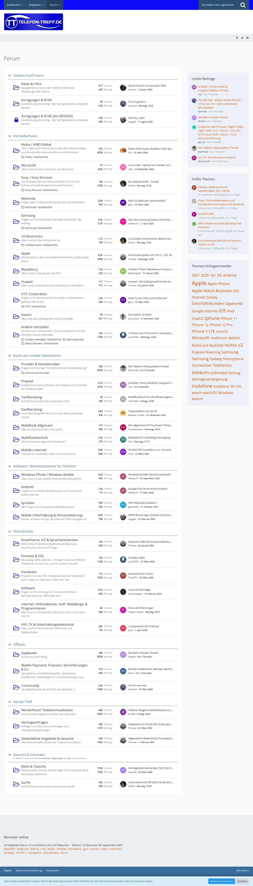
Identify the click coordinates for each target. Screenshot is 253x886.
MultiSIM (216, 345)
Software (28, 588)
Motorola (28, 198)
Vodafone (202, 386)
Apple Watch (203, 290)
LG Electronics (32, 236)
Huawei (27, 281)
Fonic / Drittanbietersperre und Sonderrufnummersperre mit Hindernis (221, 202)
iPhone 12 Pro (221, 324)
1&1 (213, 275)
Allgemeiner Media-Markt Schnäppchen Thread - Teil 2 (159, 738)
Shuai (131, 673)
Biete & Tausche (33, 766)
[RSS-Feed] (247, 38)
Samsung (28, 215)
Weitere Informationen (221, 881)
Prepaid (27, 381)
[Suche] (243, 5)
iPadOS (198, 318)
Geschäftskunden (208, 303)
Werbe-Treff (22, 702)
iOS (222, 310)
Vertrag (234, 372)
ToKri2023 (133, 401)
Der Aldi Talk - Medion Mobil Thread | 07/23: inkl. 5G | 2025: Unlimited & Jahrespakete (220, 103)
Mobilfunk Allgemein (37, 425)
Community (30, 685)
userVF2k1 (133, 336)
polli (130, 630)
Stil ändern (242, 870)
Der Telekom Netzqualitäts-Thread (148, 366)
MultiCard (200, 345)
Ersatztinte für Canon (140, 573)
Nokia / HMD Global (36, 144)
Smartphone (233, 358)
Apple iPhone (219, 283)
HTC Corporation (34, 294)
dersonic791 (204, 161)
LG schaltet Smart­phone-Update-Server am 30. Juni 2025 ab (162, 238)
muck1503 (116, 849)
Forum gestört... (137, 101)
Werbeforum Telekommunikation (47, 710)
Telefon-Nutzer (136, 611)
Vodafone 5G (224, 386)
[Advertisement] (177, 19)
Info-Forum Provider (37, 373)
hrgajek (132, 121)
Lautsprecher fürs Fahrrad (143, 626)
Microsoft (28, 165)
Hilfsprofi (133, 478)
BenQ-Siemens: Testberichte (41, 343)
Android (27, 487)
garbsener (133, 506)
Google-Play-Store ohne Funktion (147, 488)
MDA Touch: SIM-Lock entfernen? (147, 298)
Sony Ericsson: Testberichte (41, 190)
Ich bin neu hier (137, 685)
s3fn (130, 169)
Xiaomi (26, 314)
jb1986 (131, 713)
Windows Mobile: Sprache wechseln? (149, 474)
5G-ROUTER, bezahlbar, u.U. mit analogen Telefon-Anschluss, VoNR (167, 450)
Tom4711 (133, 577)
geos (130, 204)
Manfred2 (133, 370)
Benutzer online (16, 837)
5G (219, 275)
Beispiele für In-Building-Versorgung (149, 437)
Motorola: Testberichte (38, 207)
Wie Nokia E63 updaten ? (142, 502)
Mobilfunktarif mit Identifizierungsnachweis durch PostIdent (163, 397)
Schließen (242, 881)
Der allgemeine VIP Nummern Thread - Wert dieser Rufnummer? (165, 425)
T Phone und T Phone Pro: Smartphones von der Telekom (162, 333)
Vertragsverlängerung (210, 379)
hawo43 (132, 772)
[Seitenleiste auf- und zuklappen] (237, 38)
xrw (130, 386)
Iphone (212, 318)
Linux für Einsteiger (139, 589)
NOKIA (231, 345)
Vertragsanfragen (34, 722)
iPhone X (200, 331)
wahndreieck (50, 852)
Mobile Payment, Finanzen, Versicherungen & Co (54, 667)
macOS (222, 331)
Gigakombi (234, 303)
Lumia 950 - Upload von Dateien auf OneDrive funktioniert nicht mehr (169, 165)
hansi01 (94, 849)
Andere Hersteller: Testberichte (43, 339)
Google (198, 311)
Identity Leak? (136, 118)
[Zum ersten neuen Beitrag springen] (123, 87)
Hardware (29, 572)
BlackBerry (29, 269)
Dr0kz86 (61, 849)
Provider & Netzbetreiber (40, 364)
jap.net (201, 142)
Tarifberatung (31, 397)
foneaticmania (135, 429)
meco (104, 849)
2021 (196, 275)
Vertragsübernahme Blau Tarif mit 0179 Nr (153, 768)
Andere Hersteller (35, 327)
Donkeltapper (135, 593)
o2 (240, 345)
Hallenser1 (133, 223)
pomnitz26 (133, 318)
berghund (23, 849)
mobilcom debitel (225, 337)
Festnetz (198, 297)
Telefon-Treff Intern (28, 75)
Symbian (27, 503)
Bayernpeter (134, 273)
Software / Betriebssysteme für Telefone (44, 466)
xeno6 (63, 852)
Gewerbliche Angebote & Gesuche (47, 738)
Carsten (132, 89)
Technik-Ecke (23, 531)
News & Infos (31, 83)
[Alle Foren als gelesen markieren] (242, 38)
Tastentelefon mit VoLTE (142, 411)
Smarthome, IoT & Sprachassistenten (49, 539)
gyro (86, 849)
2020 (205, 275)
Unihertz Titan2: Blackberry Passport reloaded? (155, 269)
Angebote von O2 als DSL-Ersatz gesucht (152, 724)
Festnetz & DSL (32, 556)
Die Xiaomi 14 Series (140, 314)
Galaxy (211, 297)
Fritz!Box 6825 (136, 557)
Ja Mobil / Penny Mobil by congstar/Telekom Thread (158, 383)
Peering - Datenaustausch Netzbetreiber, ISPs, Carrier (214, 189)
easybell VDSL (206, 213)
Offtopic (19, 644)
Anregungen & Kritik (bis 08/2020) (47, 116)
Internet (211, 311)
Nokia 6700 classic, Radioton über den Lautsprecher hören (162, 148)
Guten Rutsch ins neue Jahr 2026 (147, 85)
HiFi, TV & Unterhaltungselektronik (47, 624)
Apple (25, 253)
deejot (51, 849)
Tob (130, 441)
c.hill (42, 849)
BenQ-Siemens (75, 339)
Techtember (202, 365)
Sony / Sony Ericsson (36, 177)
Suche (25, 782)
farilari (131, 185)
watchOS (210, 392)
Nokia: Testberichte (36, 157)
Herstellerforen (25, 136)
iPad (230, 311)
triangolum (35, 852)
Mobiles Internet (34, 450)
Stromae (132, 105)
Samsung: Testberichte (38, 228)
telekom (200, 372)
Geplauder (29, 653)
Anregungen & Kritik (36, 100)
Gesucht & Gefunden (29, 755)
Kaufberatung (31, 409)
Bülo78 (34, 849)
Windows (226, 392)
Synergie (9, 852)
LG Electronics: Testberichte (41, 245)
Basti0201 (9, 849)
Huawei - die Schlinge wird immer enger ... (152, 281)
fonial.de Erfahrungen (141, 608)
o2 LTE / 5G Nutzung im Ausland (217, 157)
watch (197, 392)
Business (224, 290)
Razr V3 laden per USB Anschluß (146, 200)
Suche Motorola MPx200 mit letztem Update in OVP (158, 782)
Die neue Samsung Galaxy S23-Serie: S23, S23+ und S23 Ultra (163, 219)
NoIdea (132, 656)
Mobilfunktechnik (34, 437)
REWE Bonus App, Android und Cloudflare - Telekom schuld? (163, 515)
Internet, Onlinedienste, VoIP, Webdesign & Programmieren (54, 606)
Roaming (213, 352)
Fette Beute (74, 849)
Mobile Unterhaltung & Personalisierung (51, 515)
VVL (239, 386)
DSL (236, 290)
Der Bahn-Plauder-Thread (143, 653)
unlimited (218, 372)
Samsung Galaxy (207, 358)
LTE (212, 331)
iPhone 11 (229, 318)
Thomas (132, 259)
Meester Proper (136, 415)
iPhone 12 (200, 324)
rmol (130, 453)
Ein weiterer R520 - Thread (143, 181)
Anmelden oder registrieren (218, 5)
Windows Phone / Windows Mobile (47, 474)
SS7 (130, 152)
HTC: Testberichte (35, 306)
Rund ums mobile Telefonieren (37, 355)
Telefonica (222, 365)
